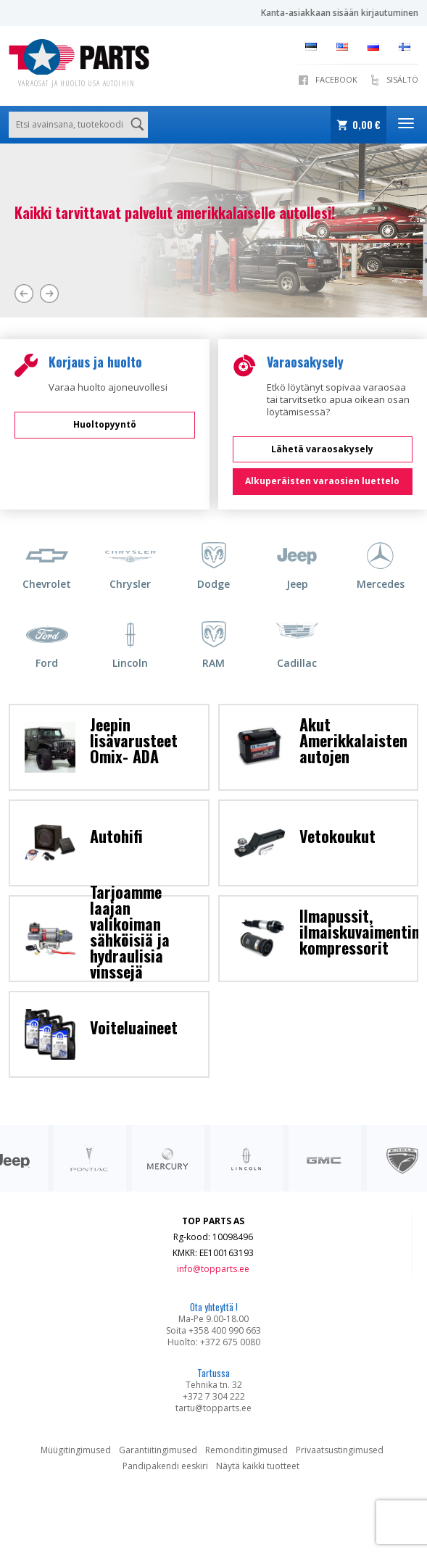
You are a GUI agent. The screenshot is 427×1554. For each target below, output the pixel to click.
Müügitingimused (76, 1450)
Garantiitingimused (158, 1450)
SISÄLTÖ (402, 79)
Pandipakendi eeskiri (165, 1466)
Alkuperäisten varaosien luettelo (322, 481)
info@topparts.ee (213, 1269)
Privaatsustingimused (340, 1450)
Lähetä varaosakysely (322, 449)
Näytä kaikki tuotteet (257, 1466)
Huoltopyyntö (104, 424)
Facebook (336, 79)
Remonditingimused (246, 1450)
